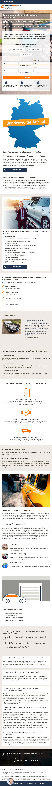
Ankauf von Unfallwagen (12, 292)
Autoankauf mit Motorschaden (13, 298)
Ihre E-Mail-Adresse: (39, 61)
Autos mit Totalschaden (11, 294)
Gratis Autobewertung (18, 49)
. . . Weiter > (26, 77)
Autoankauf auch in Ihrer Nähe (26, 760)
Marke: (5, 68)
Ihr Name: (6, 61)
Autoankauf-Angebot (35, 49)
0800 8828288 (8, 2)
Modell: (21, 68)
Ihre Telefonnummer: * (24, 61)
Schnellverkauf (26, 54)
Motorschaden (19, 187)
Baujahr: (36, 68)
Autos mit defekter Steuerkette (13, 301)
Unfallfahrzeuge (6, 187)
